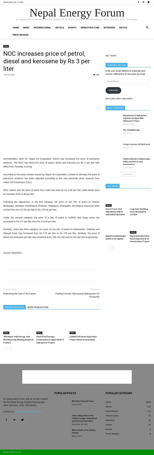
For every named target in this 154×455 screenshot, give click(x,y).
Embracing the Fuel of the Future (19, 293)
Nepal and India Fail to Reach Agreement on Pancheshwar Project (139, 239)
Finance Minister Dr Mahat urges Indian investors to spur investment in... (136, 161)
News (26, 27)
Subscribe (113, 90)
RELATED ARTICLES (14, 307)
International (42, 27)
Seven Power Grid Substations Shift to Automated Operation (115, 212)
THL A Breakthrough (131, 130)
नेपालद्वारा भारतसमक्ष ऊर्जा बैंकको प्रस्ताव (136, 144)
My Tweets (111, 55)
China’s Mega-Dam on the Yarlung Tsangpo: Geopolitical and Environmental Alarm (84, 418)
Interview (109, 27)
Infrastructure (90, 27)
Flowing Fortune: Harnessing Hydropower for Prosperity (77, 295)
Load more (128, 174)
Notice (123, 27)
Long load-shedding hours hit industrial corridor (139, 212)
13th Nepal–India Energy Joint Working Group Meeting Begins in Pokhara (18, 340)
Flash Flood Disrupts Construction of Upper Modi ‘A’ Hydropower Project (50, 340)
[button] (147, 27)
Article (59, 27)
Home (16, 27)
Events (72, 27)
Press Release (20, 34)
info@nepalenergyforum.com (29, 411)
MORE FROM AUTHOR (38, 307)
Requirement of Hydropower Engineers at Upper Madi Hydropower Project (134, 118)
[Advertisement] (51, 149)
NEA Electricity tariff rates (83, 401)
